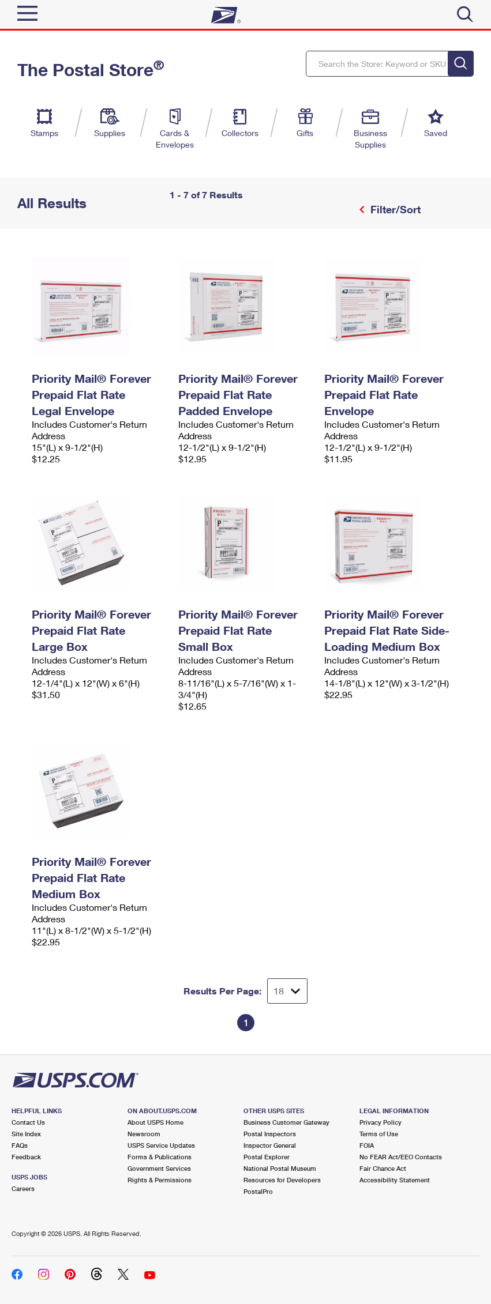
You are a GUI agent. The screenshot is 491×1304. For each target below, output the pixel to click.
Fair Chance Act (382, 1168)
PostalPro (258, 1191)
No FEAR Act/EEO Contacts (400, 1156)
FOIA (366, 1145)
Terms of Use (378, 1133)
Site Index (26, 1133)
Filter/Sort (394, 209)
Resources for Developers (282, 1180)
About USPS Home (155, 1122)
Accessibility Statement (394, 1180)
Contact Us (28, 1122)
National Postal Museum (279, 1168)
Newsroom (144, 1133)
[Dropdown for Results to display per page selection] (287, 991)
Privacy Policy (380, 1122)
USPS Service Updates (161, 1145)
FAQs (20, 1145)
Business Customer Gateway (286, 1122)
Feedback (26, 1156)
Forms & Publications (160, 1156)
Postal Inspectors (269, 1133)
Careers (23, 1188)
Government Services (159, 1168)
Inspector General (269, 1145)
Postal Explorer (266, 1156)
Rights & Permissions (160, 1180)
